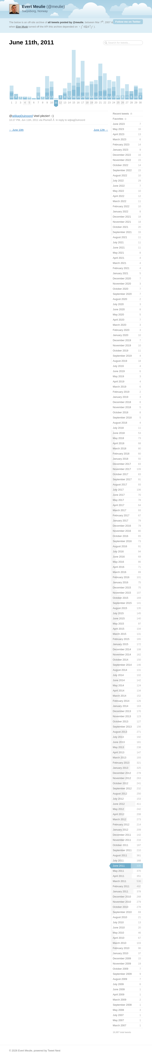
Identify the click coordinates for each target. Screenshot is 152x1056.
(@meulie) (43, 6)
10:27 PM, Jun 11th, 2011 (23, 119)
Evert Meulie (25, 1050)
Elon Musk (22, 26)
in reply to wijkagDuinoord (70, 119)
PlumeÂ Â (49, 119)
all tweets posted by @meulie (66, 22)
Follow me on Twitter (128, 21)
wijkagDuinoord (22, 115)
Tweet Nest (54, 1050)
